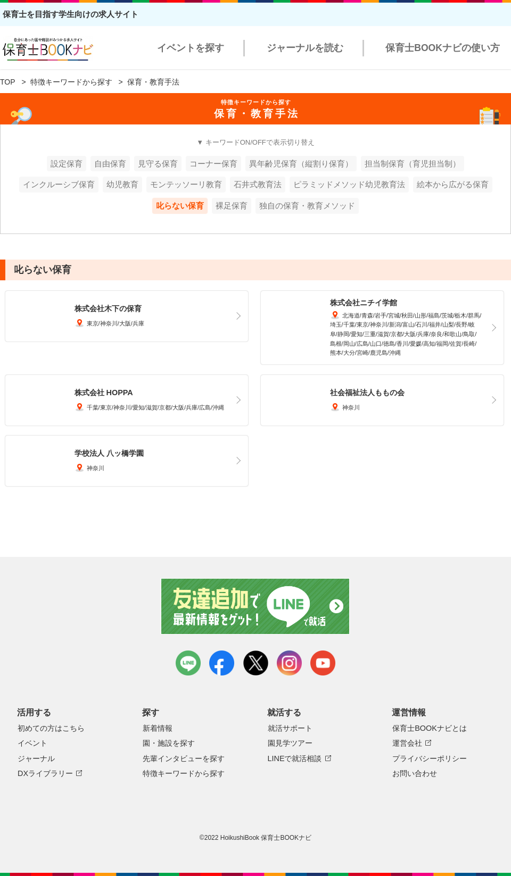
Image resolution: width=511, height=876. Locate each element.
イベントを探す (190, 48)
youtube (322, 662)
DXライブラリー (45, 773)
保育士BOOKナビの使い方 (442, 48)
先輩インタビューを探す (184, 758)
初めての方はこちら (51, 728)
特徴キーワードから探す (71, 82)
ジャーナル (36, 758)
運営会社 (407, 743)
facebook (221, 662)
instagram (289, 662)
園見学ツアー (290, 743)
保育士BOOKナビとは (429, 728)
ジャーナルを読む (305, 48)
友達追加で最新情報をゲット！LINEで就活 (256, 606)
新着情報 (157, 728)
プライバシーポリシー (429, 758)
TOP (7, 82)
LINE (188, 662)
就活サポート (290, 728)
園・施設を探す (169, 743)
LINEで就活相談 (295, 758)
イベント (32, 743)
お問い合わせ (414, 773)
